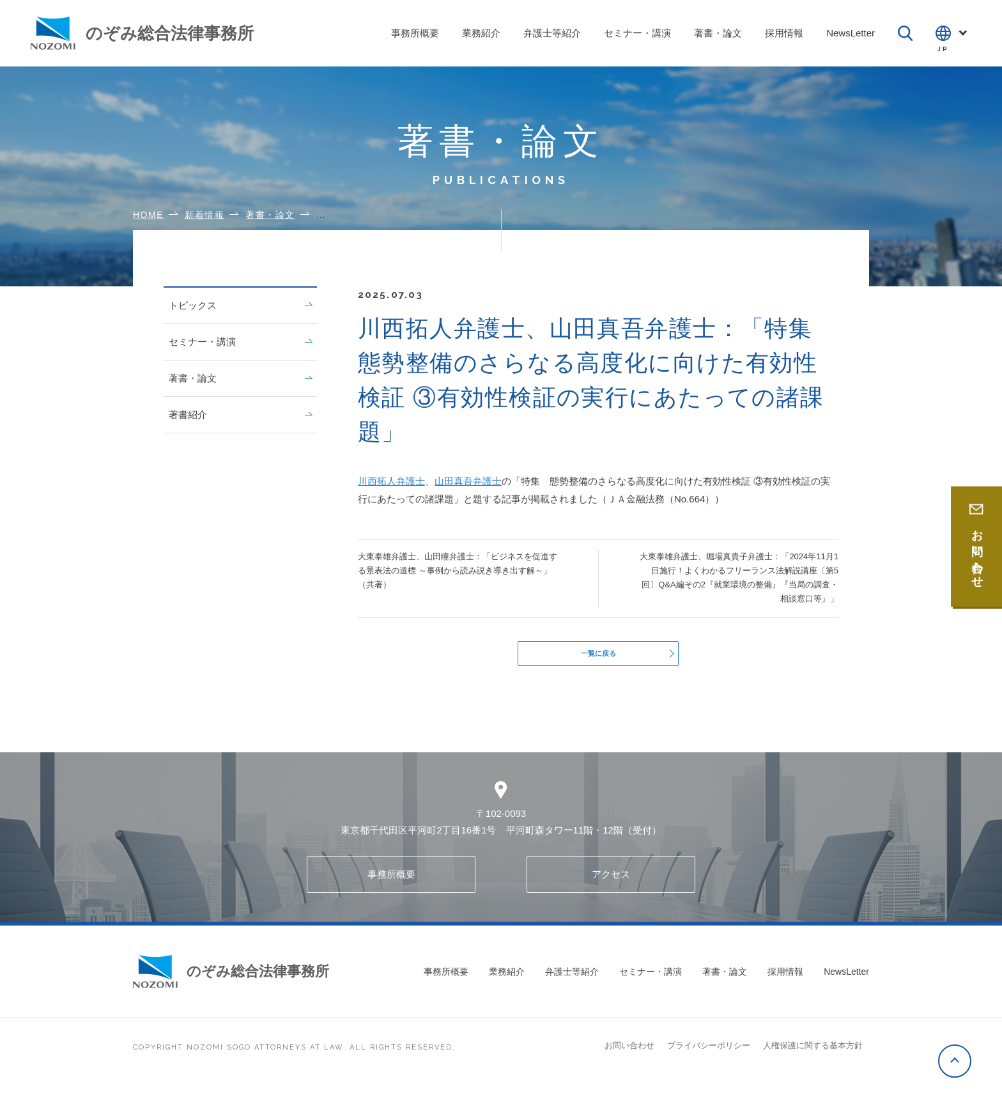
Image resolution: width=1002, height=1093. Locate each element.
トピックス (240, 305)
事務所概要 (391, 881)
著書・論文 (240, 378)
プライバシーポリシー (708, 1052)
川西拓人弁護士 (391, 481)
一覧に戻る (598, 656)
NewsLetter (846, 978)
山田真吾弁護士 (468, 481)
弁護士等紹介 (572, 978)
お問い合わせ (629, 1052)
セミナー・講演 (240, 341)
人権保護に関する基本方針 (813, 1052)
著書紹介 (240, 414)
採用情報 (785, 978)
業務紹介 (507, 978)
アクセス (611, 881)
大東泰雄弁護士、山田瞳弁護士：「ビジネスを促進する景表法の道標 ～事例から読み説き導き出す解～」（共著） (457, 570)
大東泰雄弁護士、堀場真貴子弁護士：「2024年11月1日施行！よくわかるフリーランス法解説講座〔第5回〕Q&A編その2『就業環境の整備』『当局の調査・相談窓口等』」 (739, 577)
